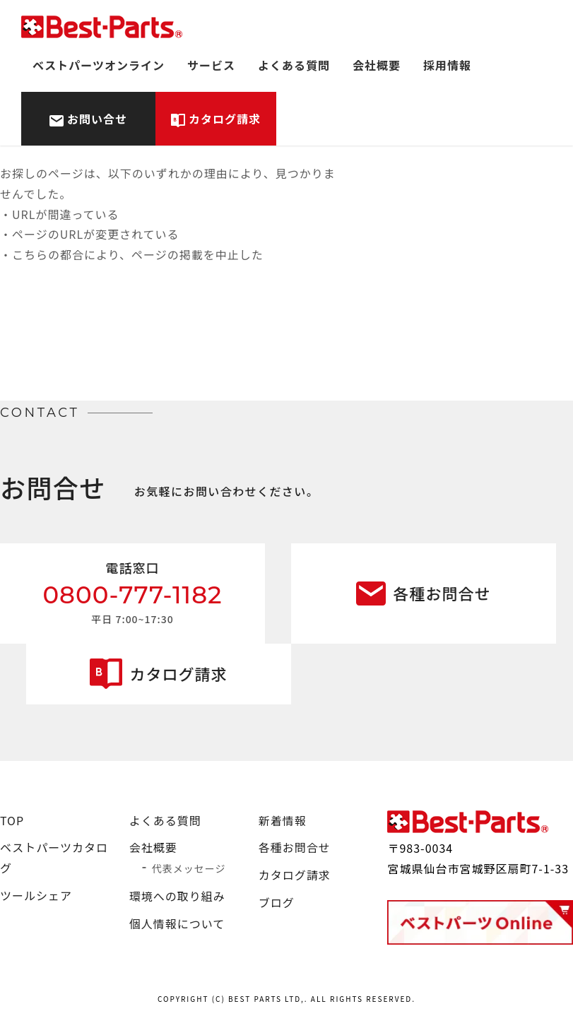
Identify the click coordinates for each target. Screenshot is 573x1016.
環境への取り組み (177, 895)
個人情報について (177, 923)
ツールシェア (36, 895)
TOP (12, 820)
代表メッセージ (189, 868)
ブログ (277, 902)
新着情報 (283, 820)
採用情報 (447, 65)
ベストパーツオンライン (99, 65)
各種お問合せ (441, 592)
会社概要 (377, 65)
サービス (211, 65)
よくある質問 (294, 65)
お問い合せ (97, 118)
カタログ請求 (225, 118)
